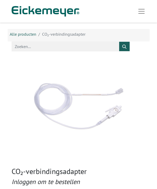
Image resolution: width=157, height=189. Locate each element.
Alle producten (23, 34)
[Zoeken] (124, 46)
